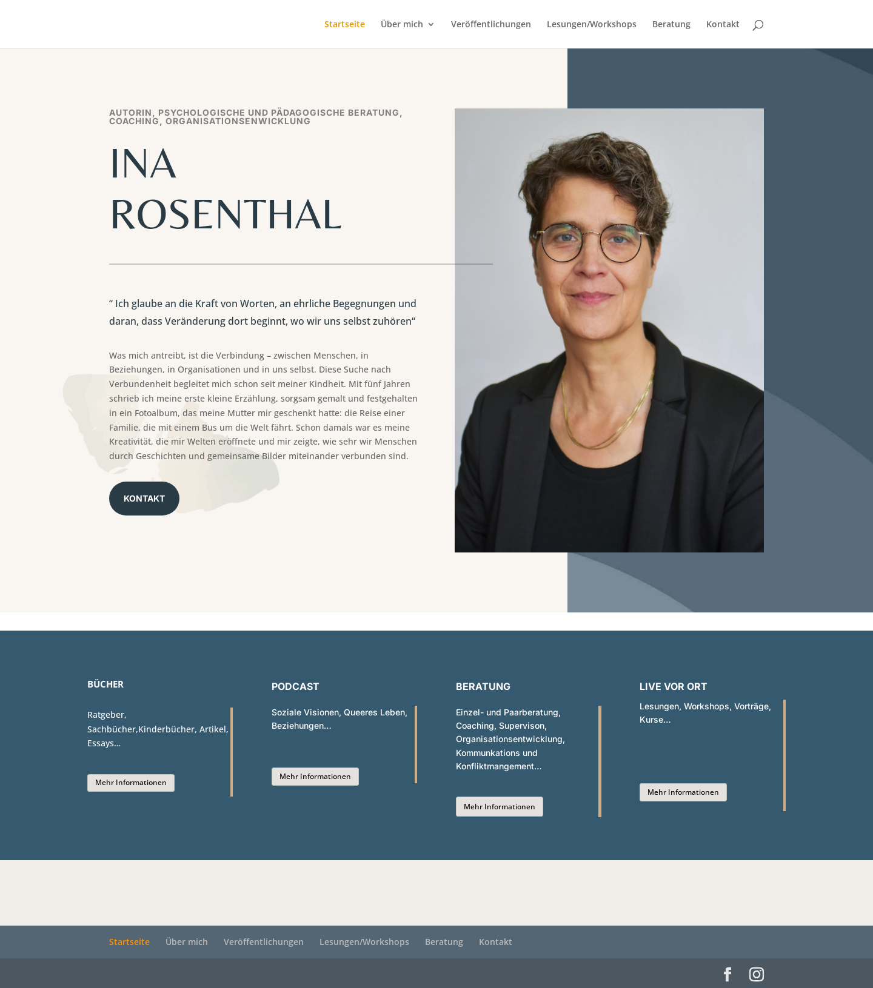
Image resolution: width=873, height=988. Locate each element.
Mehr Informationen (131, 782)
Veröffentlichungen (491, 25)
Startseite (344, 25)
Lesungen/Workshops (592, 25)
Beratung (671, 25)
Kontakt (723, 25)
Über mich (402, 25)
